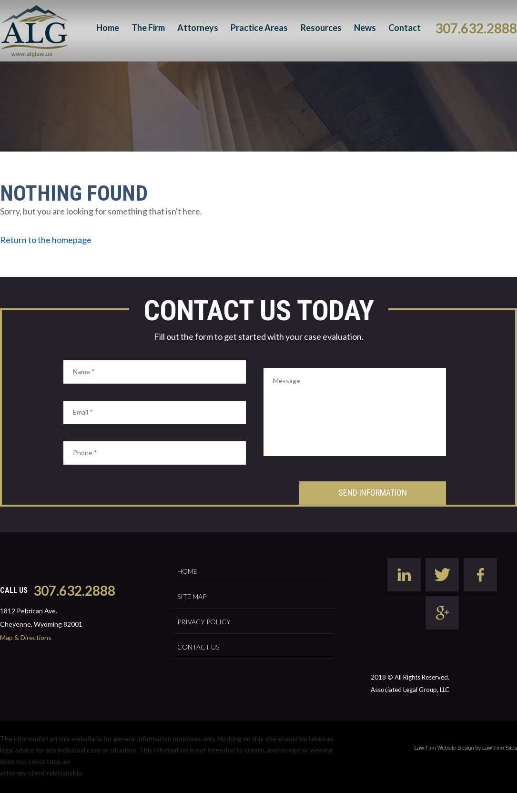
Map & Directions (25, 637)
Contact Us (198, 647)
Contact (404, 27)
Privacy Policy (204, 622)
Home (107, 27)
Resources (321, 27)
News (365, 27)
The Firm (148, 27)
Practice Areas (259, 27)
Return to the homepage (45, 239)
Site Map (191, 596)
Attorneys (197, 27)
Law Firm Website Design (444, 748)
